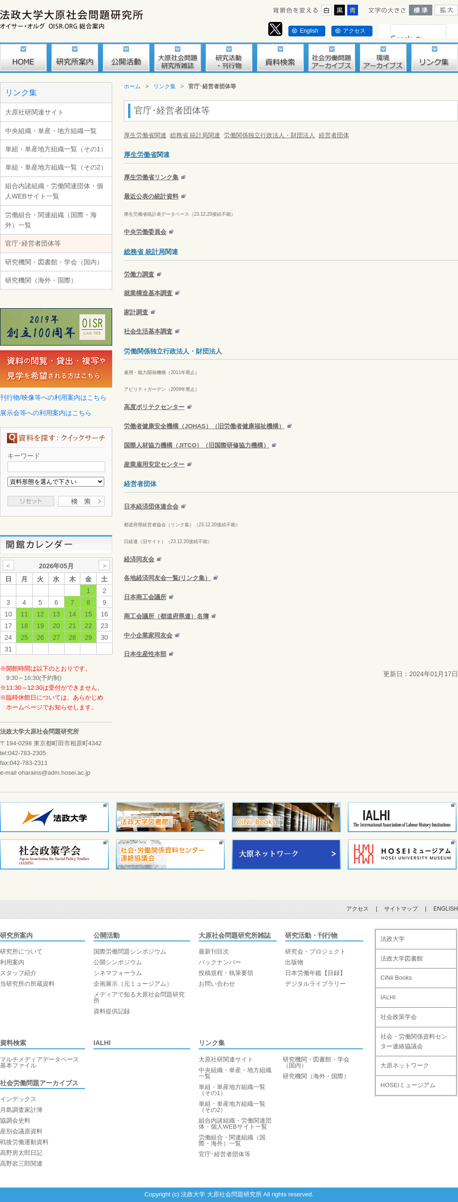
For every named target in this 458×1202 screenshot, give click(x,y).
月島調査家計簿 (21, 1109)
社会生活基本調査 (148, 331)
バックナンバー (220, 962)
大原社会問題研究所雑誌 (235, 935)
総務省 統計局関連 (195, 135)
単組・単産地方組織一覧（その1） (56, 149)
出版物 (294, 962)
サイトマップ (401, 908)
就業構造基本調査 (148, 293)
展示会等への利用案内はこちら (46, 413)
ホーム (132, 86)
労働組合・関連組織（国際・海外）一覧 (51, 220)
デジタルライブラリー (315, 983)
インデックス (18, 1099)
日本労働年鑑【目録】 (315, 972)
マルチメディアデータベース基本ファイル (39, 1062)
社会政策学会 (398, 1016)
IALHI (102, 1042)
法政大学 (392, 938)
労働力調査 (139, 274)
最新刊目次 (214, 951)
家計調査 (136, 312)
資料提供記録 (111, 1011)
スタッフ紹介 (18, 972)
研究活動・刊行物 (311, 935)
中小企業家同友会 (148, 635)
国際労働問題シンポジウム (129, 951)
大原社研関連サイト (34, 112)
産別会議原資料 (21, 1131)
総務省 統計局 (144, 251)
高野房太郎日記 (21, 1152)
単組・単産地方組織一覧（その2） (56, 167)
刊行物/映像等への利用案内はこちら (53, 397)
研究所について (21, 951)
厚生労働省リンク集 (151, 177)
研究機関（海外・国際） (41, 280)
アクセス (354, 31)
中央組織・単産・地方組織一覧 (51, 130)
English (309, 31)
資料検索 (13, 1042)
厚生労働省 (140, 154)
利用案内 (12, 962)
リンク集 (21, 92)
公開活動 (106, 935)
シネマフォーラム (117, 972)
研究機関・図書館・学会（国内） (54, 262)
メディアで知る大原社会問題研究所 (139, 997)
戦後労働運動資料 (24, 1141)
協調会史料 (15, 1120)
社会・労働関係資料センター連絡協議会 (413, 1041)
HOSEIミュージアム (408, 1085)
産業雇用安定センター (154, 464)
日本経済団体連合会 (151, 506)
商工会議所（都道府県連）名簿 (166, 616)
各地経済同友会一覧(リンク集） (167, 577)
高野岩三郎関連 (21, 1163)
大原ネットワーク (404, 1065)
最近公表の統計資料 (151, 196)
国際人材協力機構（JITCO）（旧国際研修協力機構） (196, 445)
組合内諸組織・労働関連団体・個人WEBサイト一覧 (54, 191)
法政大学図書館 (401, 958)
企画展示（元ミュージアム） (132, 983)
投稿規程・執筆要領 (226, 972)
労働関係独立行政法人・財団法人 (269, 135)
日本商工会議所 (145, 597)
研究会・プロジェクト (315, 951)
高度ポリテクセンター (154, 406)
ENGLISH (445, 908)
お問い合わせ (217, 983)
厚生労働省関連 (145, 135)
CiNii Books (396, 977)
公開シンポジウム (117, 962)
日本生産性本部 (145, 654)
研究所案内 (16, 935)
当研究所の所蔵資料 (27, 983)
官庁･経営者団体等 (33, 243)
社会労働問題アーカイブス (39, 1083)
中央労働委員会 (145, 231)
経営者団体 (334, 135)
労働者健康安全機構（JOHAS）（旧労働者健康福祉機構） (204, 426)
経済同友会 (139, 559)
